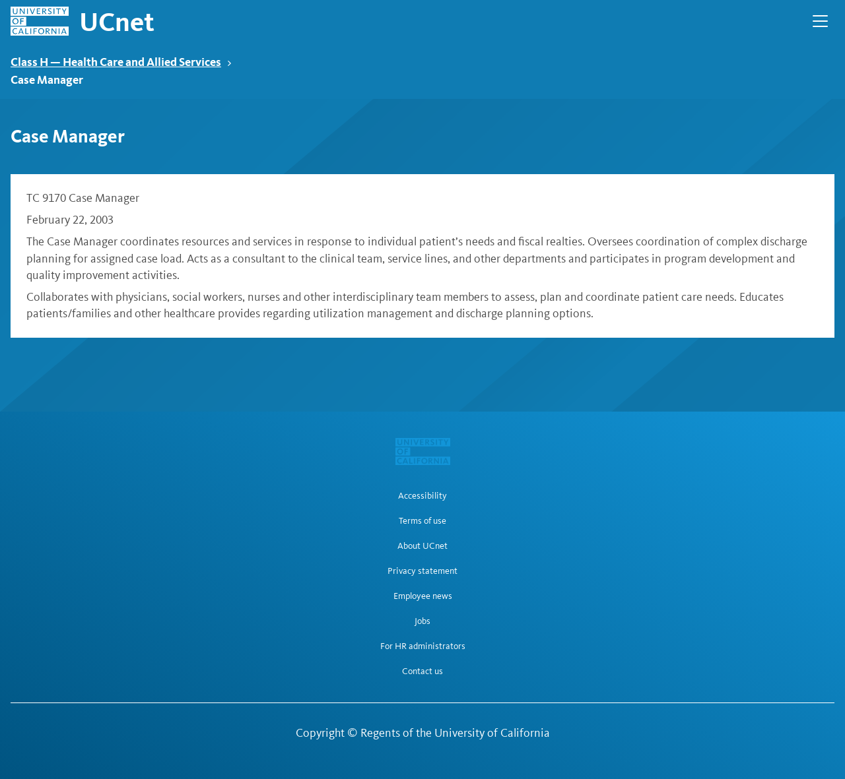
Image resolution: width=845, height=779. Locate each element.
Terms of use (422, 521)
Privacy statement (422, 571)
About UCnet (422, 546)
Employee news (422, 596)
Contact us (422, 671)
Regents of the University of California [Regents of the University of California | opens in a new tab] (455, 733)
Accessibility (422, 496)
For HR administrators (422, 646)
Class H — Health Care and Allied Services (121, 61)
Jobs (422, 621)
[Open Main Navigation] (820, 21)
